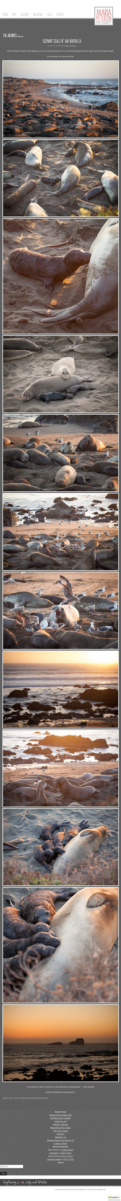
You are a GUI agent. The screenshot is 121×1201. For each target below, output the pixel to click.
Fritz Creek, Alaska (60, 1131)
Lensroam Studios (54, 1159)
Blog (50, 14)
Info (14, 14)
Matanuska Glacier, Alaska (60, 1128)
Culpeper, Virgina (60, 1144)
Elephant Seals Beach (35, 1098)
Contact (60, 14)
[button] (114, 1198)
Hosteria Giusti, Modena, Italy (60, 1115)
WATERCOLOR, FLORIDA (60, 1118)
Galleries (25, 14)
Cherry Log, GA (60, 1121)
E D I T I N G (68, 1156)
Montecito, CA (60, 1137)
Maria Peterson (71, 46)
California (23, 1098)
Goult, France (68, 1150)
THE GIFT (61, 1134)
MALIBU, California (60, 1125)
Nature (5, 1098)
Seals (46, 1098)
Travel (10, 1098)
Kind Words (38, 14)
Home (5, 14)
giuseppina (54, 1153)
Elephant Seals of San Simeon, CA (62, 41)
